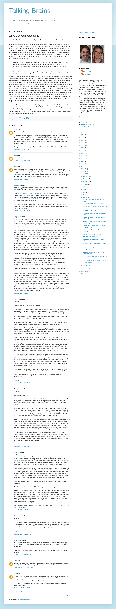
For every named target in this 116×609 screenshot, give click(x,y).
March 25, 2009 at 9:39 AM (22, 383)
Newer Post (12, 596)
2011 (83, 166)
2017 (83, 150)
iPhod (82, 120)
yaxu (15, 129)
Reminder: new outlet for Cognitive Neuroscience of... (93, 248)
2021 (83, 140)
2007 (83, 274)
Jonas (16, 155)
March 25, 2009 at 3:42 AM (22, 149)
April (84, 194)
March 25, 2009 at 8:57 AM (22, 211)
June (84, 189)
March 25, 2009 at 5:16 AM (22, 179)
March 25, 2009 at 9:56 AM (22, 446)
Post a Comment (17, 592)
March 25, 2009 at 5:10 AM (22, 160)
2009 (83, 171)
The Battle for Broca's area (90, 237)
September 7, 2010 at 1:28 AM (23, 588)
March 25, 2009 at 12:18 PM (22, 534)
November (86, 176)
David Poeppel (87, 71)
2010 (83, 169)
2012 (83, 163)
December (86, 174)
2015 (83, 156)
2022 (83, 137)
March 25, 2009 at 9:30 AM (22, 293)
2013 (83, 161)
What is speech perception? (91, 210)
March (85, 197)
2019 (83, 145)
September (86, 181)
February (86, 265)
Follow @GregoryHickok (86, 32)
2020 (83, 143)
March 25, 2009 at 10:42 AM (22, 510)
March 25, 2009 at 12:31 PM (22, 554)
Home (41, 596)
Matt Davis (17, 185)
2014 (83, 158)
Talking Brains (30, 10)
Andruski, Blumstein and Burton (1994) (33, 193)
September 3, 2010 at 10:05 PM (23, 567)
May (84, 192)
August (85, 184)
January (85, 268)
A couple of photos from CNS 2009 (93, 204)
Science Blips (85, 127)
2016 (83, 153)
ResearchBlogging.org (87, 124)
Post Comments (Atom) (24, 599)
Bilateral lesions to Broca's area (92, 234)
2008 (83, 271)
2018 (83, 148)
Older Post (69, 596)
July (84, 187)
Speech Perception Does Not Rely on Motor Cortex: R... (94, 218)
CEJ (15, 560)
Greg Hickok (18, 217)
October (85, 179)
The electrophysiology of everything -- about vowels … (94, 252)
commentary (17, 119)
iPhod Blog (84, 122)
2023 (83, 135)
